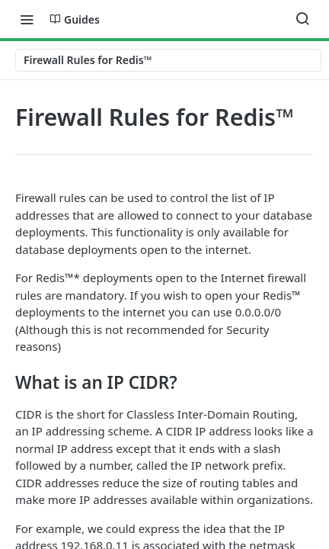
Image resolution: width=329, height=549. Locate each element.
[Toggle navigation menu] (26, 19)
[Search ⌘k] (302, 19)
